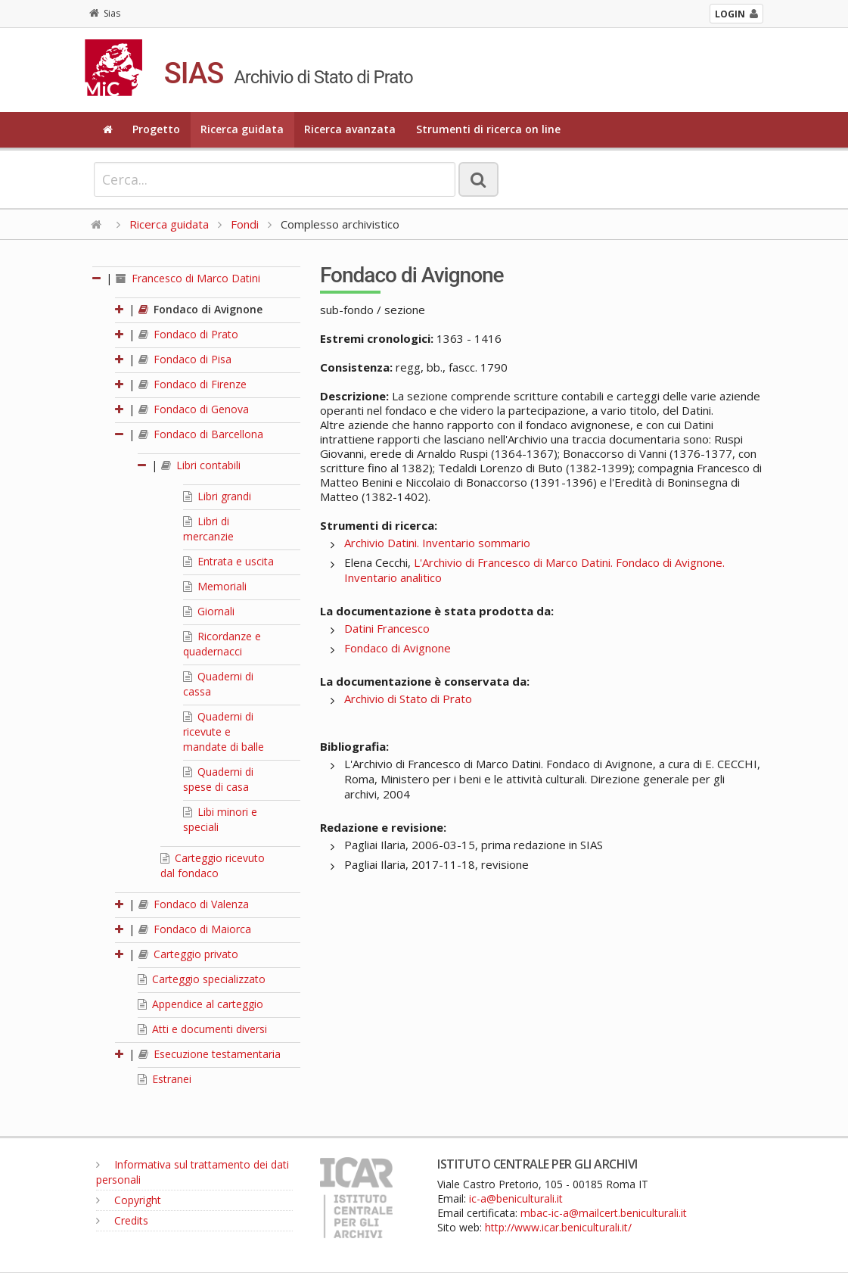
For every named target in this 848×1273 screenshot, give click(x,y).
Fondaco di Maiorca (194, 929)
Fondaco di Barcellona (200, 434)
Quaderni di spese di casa (218, 779)
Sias (104, 13)
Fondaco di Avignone (200, 309)
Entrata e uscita (228, 561)
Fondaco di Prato (188, 334)
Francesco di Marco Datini (188, 278)
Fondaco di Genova (193, 409)
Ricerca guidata (242, 129)
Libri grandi (217, 496)
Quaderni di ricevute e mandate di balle (223, 731)
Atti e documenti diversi (202, 1029)
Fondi (245, 224)
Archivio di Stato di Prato (408, 698)
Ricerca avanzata (350, 129)
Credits (122, 1220)
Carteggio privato (188, 954)
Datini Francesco (387, 628)
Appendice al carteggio (200, 1004)
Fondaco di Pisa (184, 359)
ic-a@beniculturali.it (516, 1198)
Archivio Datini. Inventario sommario (437, 542)
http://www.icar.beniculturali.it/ (558, 1227)
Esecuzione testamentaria (209, 1054)
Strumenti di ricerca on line (488, 129)
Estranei (164, 1079)
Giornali (209, 611)
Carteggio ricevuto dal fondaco (212, 865)
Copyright (128, 1200)
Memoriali (215, 586)
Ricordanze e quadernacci (222, 643)
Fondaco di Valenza (193, 904)
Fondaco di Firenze (192, 384)
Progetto (156, 129)
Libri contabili (201, 465)
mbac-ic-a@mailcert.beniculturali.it (603, 1213)
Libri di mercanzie (208, 528)
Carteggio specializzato (202, 979)
